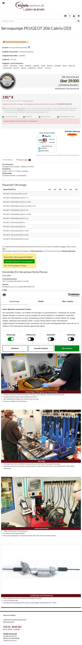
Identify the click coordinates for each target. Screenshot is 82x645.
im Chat (15, 265)
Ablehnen (15, 348)
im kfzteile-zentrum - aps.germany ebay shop (67, 88)
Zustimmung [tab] (14, 301)
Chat (63, 247)
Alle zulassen (67, 348)
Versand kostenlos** (28, 101)
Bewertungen (23, 160)
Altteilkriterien (21, 110)
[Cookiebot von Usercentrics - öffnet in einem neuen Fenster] (69, 295)
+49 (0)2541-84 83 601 (64, 104)
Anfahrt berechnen (10, 640)
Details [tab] (41, 301)
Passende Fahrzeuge (12, 42)
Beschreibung (8, 160)
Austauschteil (20, 108)
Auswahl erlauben (41, 348)
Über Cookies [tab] (67, 301)
